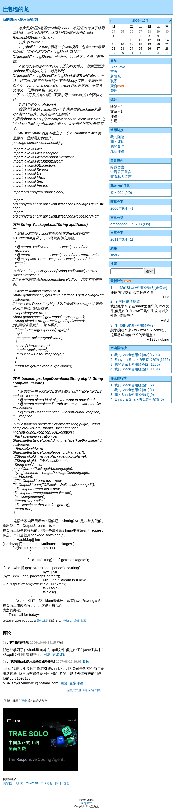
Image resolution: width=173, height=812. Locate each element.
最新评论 (117, 151)
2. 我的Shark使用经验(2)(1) (132, 390)
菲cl (60, 642)
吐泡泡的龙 (15, 9)
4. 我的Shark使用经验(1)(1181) (135, 369)
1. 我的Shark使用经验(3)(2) (132, 385)
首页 (113, 71)
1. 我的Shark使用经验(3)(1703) (135, 355)
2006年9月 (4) (121, 208)
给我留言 (117, 167)
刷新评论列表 (92, 690)
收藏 (83, 620)
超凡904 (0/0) (121, 193)
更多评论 (59, 655)
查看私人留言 (121, 177)
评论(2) (67, 620)
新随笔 (115, 76)
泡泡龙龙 (42, 620)
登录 (24, 701)
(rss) (146, 224)
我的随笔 (117, 137)
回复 (46, 655)
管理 (66, 783)
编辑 (76, 620)
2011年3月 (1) (121, 239)
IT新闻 (19, 783)
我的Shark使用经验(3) (20, 19)
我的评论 (117, 142)
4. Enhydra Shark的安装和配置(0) (137, 399)
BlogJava (117, 67)
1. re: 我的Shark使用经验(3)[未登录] (138, 288)
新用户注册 (73, 690)
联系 (113, 81)
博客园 (7, 783)
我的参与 (117, 146)
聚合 (113, 86)
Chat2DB (32, 783)
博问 (58, 783)
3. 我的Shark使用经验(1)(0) (132, 395)
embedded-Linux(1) (126, 224)
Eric (86, 661)
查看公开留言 (121, 172)
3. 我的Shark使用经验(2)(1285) (135, 364)
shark (114, 255)
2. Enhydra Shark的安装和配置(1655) (140, 360)
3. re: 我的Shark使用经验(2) (132, 325)
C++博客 (46, 783)
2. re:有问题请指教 (125, 301)
